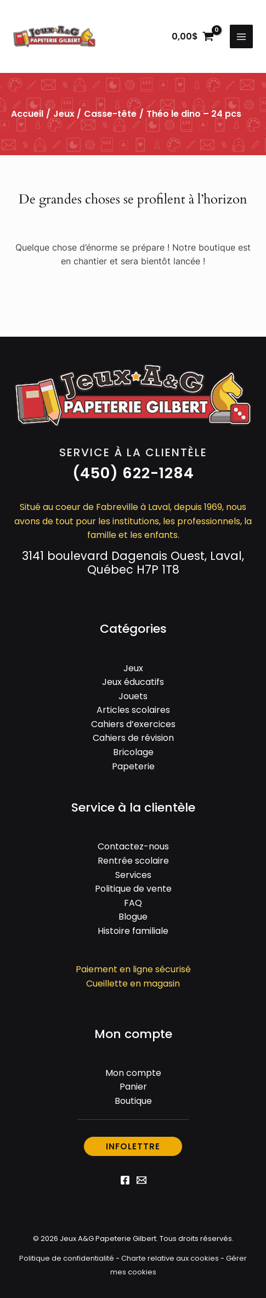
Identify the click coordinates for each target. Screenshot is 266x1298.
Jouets (133, 696)
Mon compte (133, 1073)
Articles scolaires (133, 710)
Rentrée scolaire (133, 860)
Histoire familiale (133, 931)
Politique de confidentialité (66, 1258)
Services (133, 875)
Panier (133, 1086)
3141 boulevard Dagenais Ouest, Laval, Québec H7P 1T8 (133, 563)
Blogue (133, 916)
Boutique (133, 1101)
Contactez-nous (133, 846)
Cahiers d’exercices (133, 724)
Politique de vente (133, 888)
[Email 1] (141, 1180)
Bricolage (133, 752)
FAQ (133, 903)
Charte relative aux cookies (170, 1258)
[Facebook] (125, 1180)
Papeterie (133, 766)
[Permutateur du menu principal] (241, 36)
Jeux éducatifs (133, 682)
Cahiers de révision (133, 738)
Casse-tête (110, 113)
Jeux (64, 113)
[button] (133, 473)
